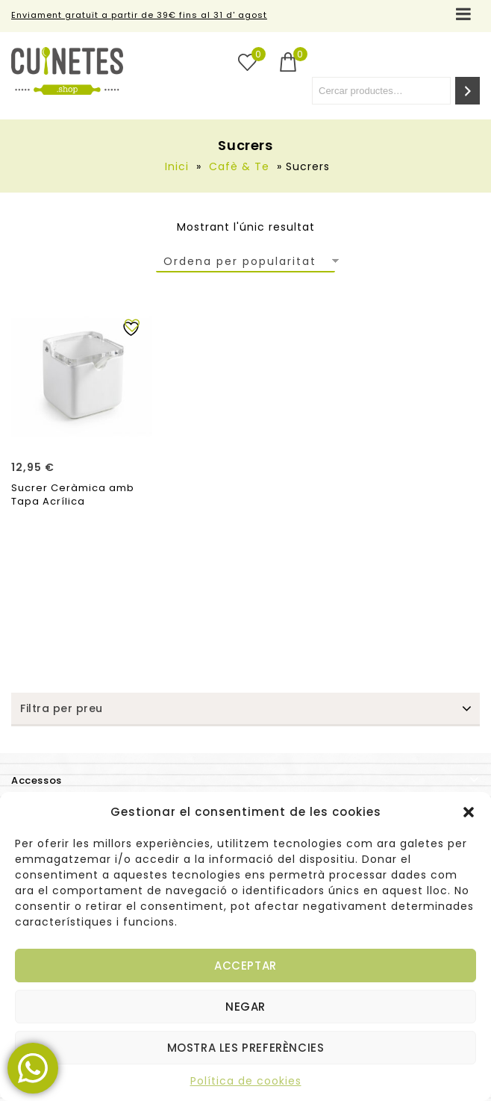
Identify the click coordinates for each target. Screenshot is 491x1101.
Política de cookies (245, 1080)
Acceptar (245, 965)
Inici (177, 166)
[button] (468, 812)
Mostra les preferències (246, 1047)
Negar (245, 1006)
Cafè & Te (239, 166)
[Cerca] (467, 91)
